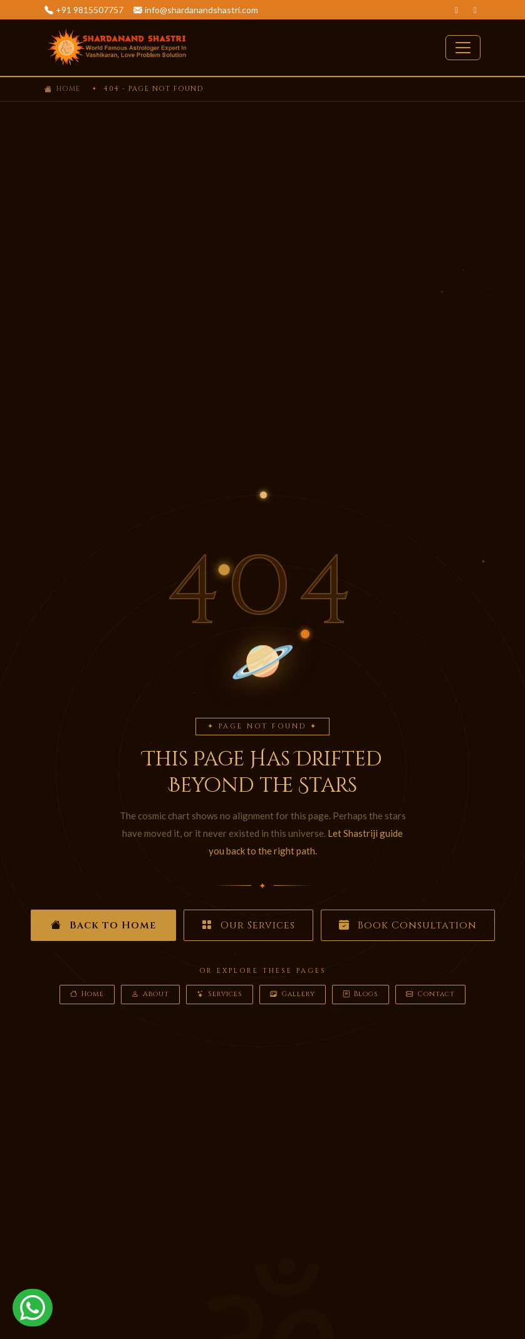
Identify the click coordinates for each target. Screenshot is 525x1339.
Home (68, 88)
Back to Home (103, 925)
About (150, 994)
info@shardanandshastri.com (201, 9)
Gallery (292, 994)
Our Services (248, 925)
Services (219, 994)
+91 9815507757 (89, 9)
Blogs (360, 994)
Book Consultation (408, 925)
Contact (430, 994)
